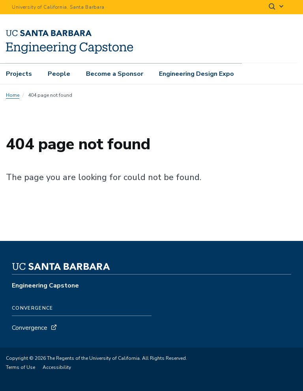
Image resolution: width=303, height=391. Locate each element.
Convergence (29, 327)
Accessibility (57, 367)
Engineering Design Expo (196, 74)
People (59, 74)
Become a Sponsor (114, 74)
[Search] (276, 7)
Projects (19, 74)
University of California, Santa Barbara (58, 7)
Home (12, 95)
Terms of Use (20, 367)
